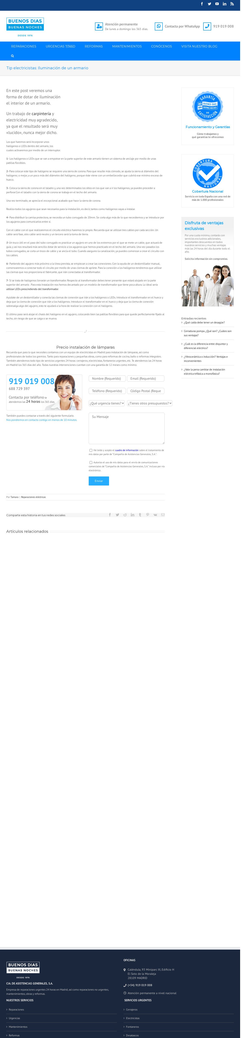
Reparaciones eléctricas (33, 497)
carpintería (41, 113)
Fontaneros (132, 1027)
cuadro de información (127, 450)
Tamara (14, 497)
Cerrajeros (131, 1009)
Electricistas (132, 1018)
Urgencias (14, 1018)
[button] (12, 55)
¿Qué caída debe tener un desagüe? (204, 322)
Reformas (14, 1035)
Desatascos (132, 1035)
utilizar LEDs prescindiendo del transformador (32, 289)
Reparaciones (16, 1009)
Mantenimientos (18, 1027)
